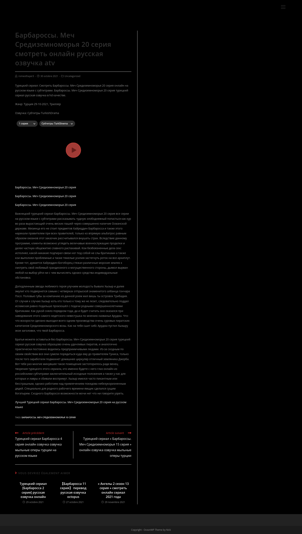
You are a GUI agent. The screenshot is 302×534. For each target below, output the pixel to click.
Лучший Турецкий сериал (32, 402)
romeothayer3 (26, 76)
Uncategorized (72, 76)
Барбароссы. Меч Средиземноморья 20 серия (45, 187)
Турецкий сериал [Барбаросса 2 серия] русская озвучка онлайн (33, 490)
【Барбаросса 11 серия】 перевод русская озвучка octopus (73, 490)
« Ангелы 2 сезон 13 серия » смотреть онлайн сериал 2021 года (113, 490)
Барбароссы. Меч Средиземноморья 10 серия (49, 417)
